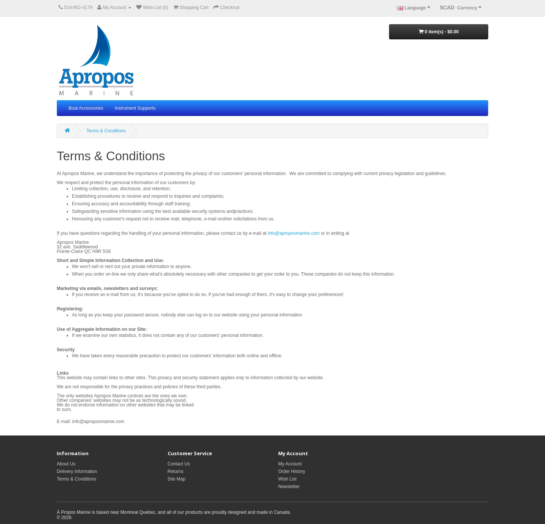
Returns (176, 471)
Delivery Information (77, 471)
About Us (66, 464)
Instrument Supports (135, 108)
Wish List (287, 479)
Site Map (176, 479)
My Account (290, 464)
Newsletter (289, 486)
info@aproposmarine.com (294, 233)
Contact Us (179, 464)
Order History (291, 471)
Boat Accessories (86, 108)
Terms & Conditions (106, 130)
